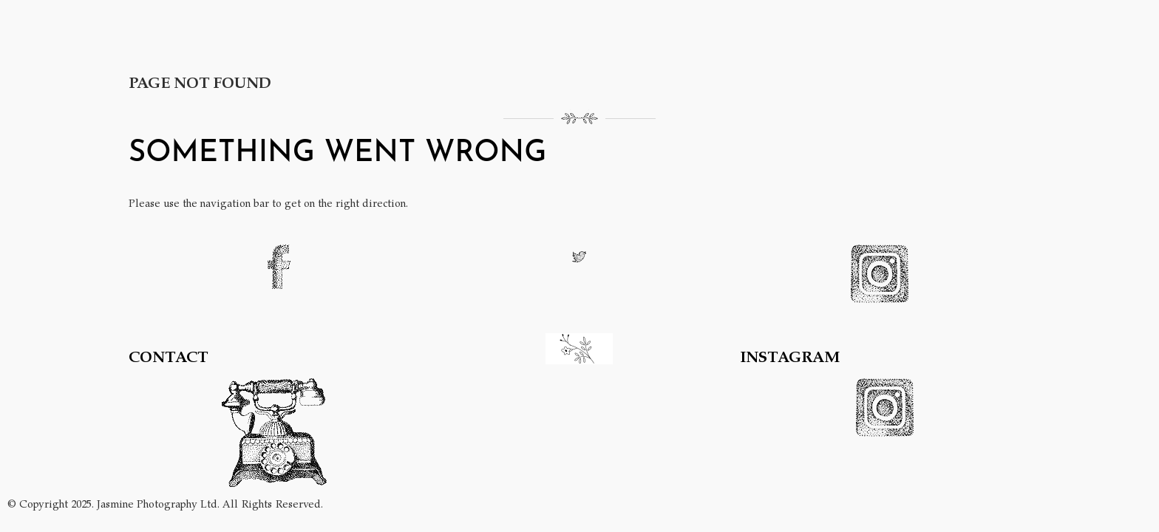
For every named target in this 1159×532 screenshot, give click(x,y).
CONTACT (168, 355)
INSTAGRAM (790, 355)
